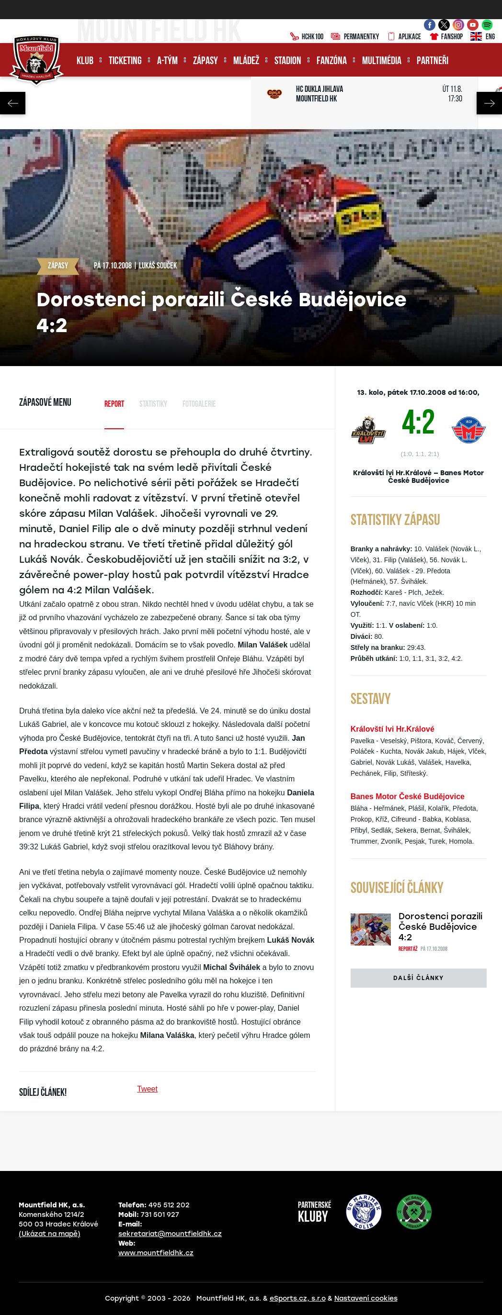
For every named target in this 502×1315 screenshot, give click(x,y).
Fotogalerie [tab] (199, 404)
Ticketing (125, 61)
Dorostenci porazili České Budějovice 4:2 (440, 927)
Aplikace (404, 37)
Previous (12, 103)
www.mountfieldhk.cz (156, 1253)
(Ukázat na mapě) (49, 1234)
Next (489, 103)
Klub (85, 61)
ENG (482, 37)
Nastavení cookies (366, 1298)
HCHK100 (306, 37)
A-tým (167, 61)
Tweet (147, 1089)
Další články (418, 978)
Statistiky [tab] (153, 404)
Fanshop (446, 37)
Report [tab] (114, 404)
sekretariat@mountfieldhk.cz (170, 1234)
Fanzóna (332, 61)
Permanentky (355, 37)
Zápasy (205, 61)
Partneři (432, 61)
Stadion (287, 61)
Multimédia (381, 61)
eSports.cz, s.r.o (298, 1298)
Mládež (246, 61)
